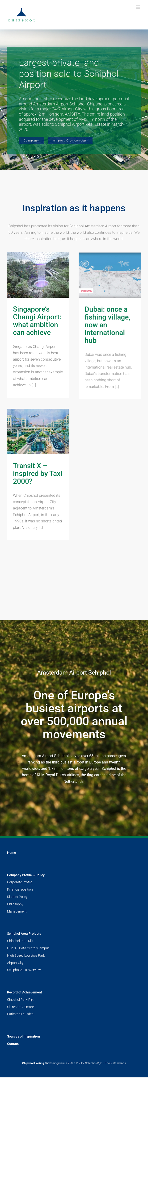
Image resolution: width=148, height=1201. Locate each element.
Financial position (20, 988)
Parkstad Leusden (20, 1113)
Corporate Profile (19, 981)
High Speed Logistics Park (26, 1054)
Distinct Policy (17, 995)
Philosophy (15, 1003)
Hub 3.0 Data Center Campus (28, 1047)
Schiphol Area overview (24, 1069)
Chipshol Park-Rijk (20, 1098)
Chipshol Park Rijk (20, 1040)
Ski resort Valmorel (20, 1106)
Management (17, 1010)
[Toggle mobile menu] (138, 7)
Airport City (15, 1061)
